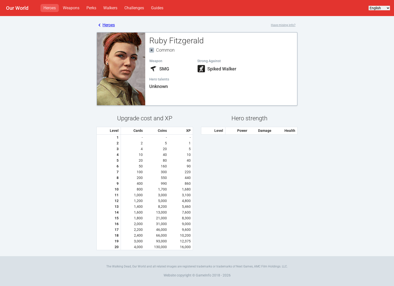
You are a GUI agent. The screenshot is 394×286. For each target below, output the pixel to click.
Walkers (110, 8)
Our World (17, 8)
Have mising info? (283, 25)
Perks (91, 8)
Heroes (49, 8)
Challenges (134, 8)
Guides (157, 8)
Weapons (71, 8)
